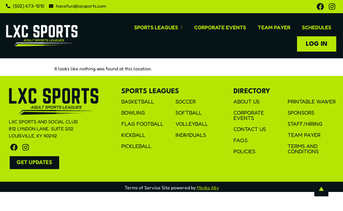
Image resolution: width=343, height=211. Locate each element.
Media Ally (208, 187)
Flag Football (142, 123)
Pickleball (136, 146)
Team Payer (274, 27)
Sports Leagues (158, 27)
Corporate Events (220, 27)
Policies (244, 151)
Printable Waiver (312, 101)
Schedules (316, 27)
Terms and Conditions (303, 148)
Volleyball (191, 123)
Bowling (133, 112)
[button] (158, 27)
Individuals (190, 135)
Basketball (137, 101)
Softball (188, 112)
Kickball (133, 135)
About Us (246, 101)
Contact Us (249, 129)
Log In (316, 44)
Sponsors (301, 112)
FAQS (240, 140)
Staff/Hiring (305, 123)
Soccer (185, 101)
